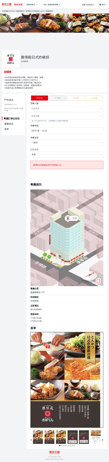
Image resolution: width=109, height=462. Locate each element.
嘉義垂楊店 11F (10, 104)
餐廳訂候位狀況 (12, 118)
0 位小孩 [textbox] (35, 115)
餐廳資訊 (8, 123)
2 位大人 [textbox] (35, 107)
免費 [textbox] (34, 153)
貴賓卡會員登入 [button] (88, 4)
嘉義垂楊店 (31, 4)
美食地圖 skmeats (8, 11)
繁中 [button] (103, 4)
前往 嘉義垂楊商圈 (51, 4)
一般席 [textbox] (35, 141)
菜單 (6, 129)
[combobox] (63, 107)
